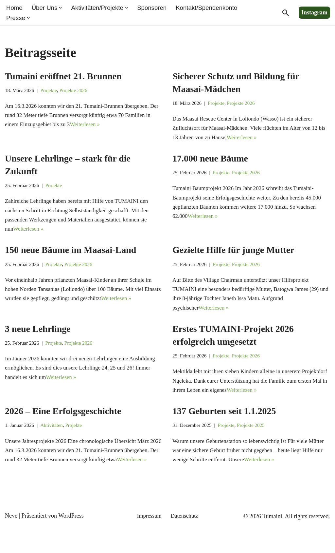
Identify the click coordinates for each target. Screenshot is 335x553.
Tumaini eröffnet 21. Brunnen (63, 77)
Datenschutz (185, 544)
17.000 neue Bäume (210, 163)
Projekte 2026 (77, 92)
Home (15, 7)
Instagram (314, 13)
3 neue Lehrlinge (38, 341)
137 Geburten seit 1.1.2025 (224, 426)
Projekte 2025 (255, 441)
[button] (63, 8)
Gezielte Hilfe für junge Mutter (233, 258)
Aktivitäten (54, 441)
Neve (11, 544)
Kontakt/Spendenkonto (216, 7)
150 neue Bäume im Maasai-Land (70, 258)
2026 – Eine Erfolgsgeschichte (63, 426)
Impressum (148, 544)
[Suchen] (285, 13)
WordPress (71, 544)
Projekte (51, 92)
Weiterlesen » (118, 128)
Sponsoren (159, 7)
